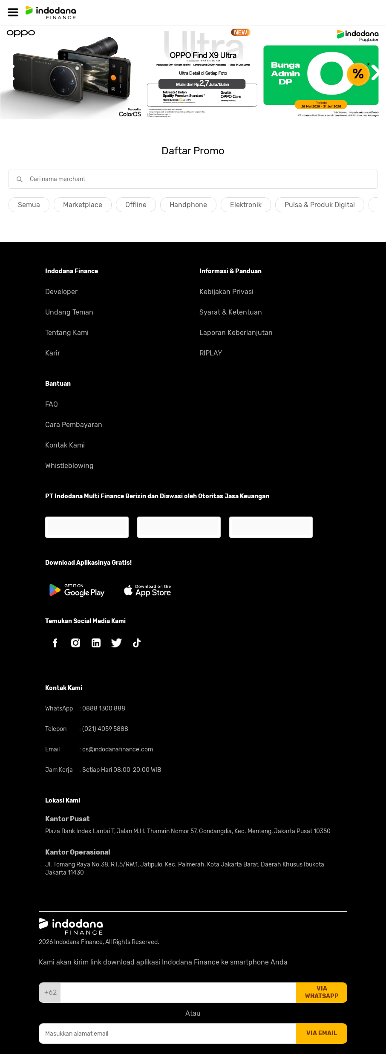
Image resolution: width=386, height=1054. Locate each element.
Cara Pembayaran (73, 425)
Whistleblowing (69, 466)
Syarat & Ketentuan (230, 312)
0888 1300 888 (103, 708)
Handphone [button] (188, 205)
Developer (61, 292)
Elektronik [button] (246, 205)
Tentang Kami (67, 333)
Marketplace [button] (82, 205)
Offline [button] (136, 205)
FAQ (51, 404)
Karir (52, 353)
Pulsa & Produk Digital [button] (320, 205)
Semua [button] (29, 205)
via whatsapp (322, 992)
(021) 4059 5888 (104, 729)
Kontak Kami (65, 445)
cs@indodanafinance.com (117, 749)
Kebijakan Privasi (226, 292)
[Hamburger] (13, 12)
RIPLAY (210, 353)
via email (321, 1033)
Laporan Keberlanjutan (236, 333)
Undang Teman (69, 312)
